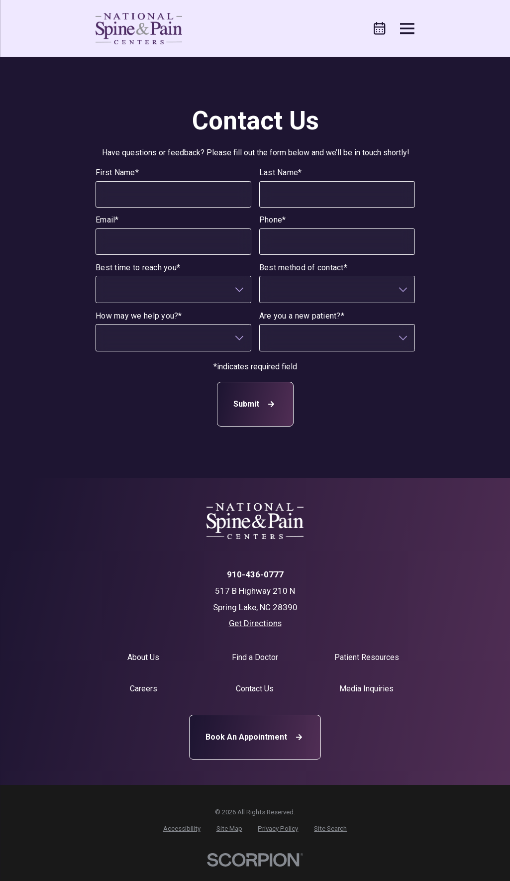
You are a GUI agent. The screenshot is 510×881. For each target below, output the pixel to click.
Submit (255, 405)
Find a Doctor (255, 657)
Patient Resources (366, 657)
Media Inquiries (366, 688)
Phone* (272, 220)
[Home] (139, 28)
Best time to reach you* (138, 267)
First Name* (117, 172)
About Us (143, 657)
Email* (107, 220)
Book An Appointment (255, 737)
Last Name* (280, 172)
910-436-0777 (255, 574)
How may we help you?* (139, 316)
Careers (143, 688)
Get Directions (255, 623)
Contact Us (255, 688)
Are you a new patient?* (301, 316)
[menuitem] (182, 828)
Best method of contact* (303, 267)
